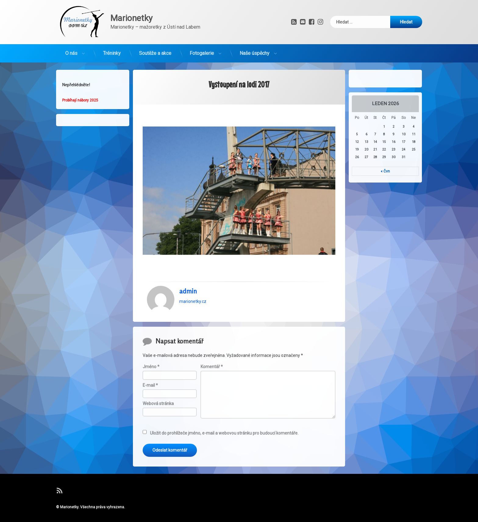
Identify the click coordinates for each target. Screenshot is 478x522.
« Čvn (388, 171)
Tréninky (112, 50)
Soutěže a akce (155, 50)
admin (188, 279)
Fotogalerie (202, 50)
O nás (71, 50)
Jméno (151, 470)
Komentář (212, 470)
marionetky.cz (192, 289)
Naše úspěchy (254, 50)
